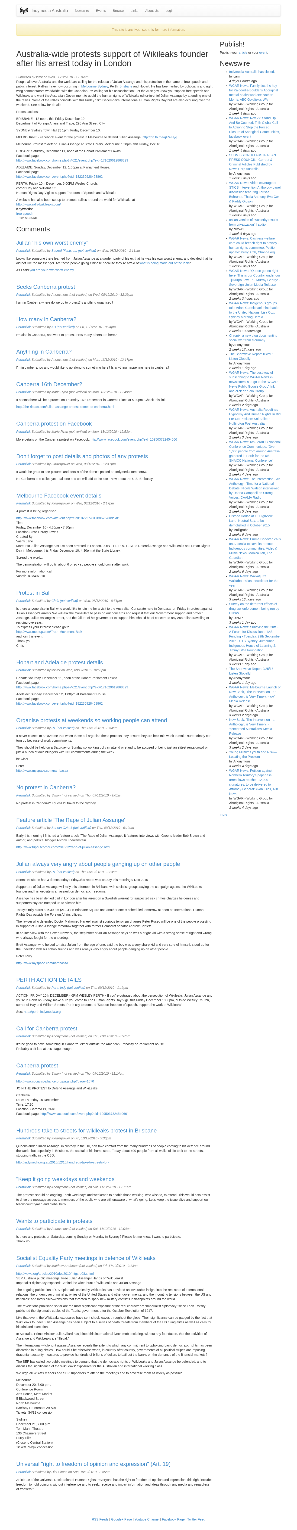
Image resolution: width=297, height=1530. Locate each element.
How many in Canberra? (46, 319)
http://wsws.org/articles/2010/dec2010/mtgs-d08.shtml (55, 1273)
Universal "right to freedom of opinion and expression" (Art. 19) (93, 1464)
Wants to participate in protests (54, 1221)
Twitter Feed (196, 1519)
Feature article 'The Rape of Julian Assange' (70, 820)
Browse (118, 10)
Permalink (23, 250)
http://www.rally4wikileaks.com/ (38, 204)
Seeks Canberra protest (45, 287)
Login (170, 10)
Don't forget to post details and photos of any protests (82, 456)
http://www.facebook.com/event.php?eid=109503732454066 (134, 439)
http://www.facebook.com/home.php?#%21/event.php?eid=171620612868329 (72, 160)
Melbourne (89, 86)
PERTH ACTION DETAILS (49, 980)
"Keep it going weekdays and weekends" (66, 1179)
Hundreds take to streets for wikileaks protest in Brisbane (86, 1130)
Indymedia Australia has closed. (252, 72)
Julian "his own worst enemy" (52, 242)
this (151, 29)
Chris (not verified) (65, 601)
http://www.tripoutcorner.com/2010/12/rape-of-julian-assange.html (63, 847)
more (223, 814)
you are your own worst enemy (52, 270)
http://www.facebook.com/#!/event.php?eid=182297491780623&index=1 (68, 518)
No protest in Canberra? (46, 787)
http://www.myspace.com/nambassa (42, 770)
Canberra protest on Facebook (54, 423)
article (243, 52)
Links (134, 10)
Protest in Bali (33, 593)
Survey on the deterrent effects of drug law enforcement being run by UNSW (254, 608)
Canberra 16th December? (49, 384)
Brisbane (125, 86)
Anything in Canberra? (44, 351)
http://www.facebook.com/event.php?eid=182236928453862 (59, 176)
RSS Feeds (100, 1519)
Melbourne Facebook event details (58, 495)
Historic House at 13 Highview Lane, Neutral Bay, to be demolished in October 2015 (251, 520)
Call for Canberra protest (46, 1028)
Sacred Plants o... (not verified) (74, 250)
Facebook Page (173, 1519)
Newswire (82, 10)
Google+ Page (121, 1519)
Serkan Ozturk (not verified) (71, 828)
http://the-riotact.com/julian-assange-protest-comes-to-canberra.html (65, 407)
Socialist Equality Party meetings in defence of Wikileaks (85, 1258)
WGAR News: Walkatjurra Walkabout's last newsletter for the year (253, 580)
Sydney (102, 86)
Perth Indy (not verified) (68, 987)
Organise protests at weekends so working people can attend (91, 720)
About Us (152, 10)
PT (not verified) (63, 728)
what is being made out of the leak (164, 263)
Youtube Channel (147, 1519)
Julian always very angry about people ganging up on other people (98, 864)
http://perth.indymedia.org (42, 1012)
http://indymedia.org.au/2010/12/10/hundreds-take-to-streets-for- (62, 1162)
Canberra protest (37, 1065)
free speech (24, 213)
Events (101, 10)
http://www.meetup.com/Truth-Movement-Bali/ (49, 632)
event (263, 52)
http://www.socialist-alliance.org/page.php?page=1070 (55, 1081)
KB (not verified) (63, 327)
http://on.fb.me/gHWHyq (159, 137)
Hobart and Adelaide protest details (59, 662)
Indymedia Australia (50, 10)
